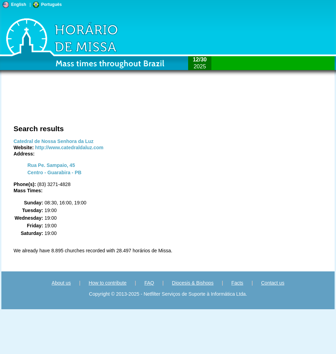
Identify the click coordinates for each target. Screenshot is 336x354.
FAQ (149, 283)
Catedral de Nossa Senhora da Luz (53, 141)
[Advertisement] (172, 104)
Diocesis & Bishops (192, 283)
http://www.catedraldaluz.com (69, 147)
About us (61, 283)
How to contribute (108, 283)
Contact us (272, 283)
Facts (237, 283)
